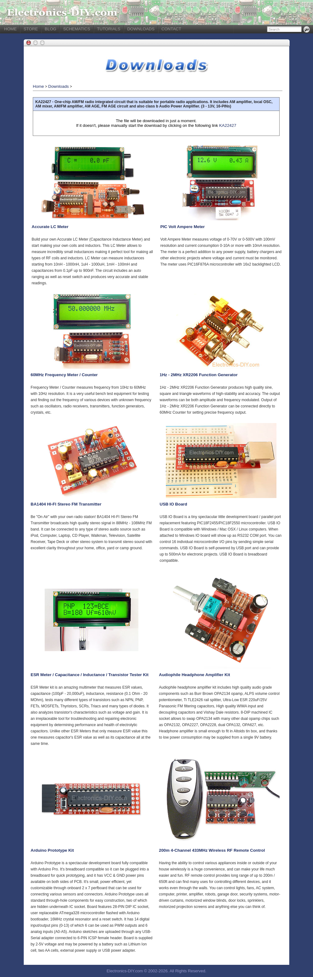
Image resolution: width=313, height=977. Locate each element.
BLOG (50, 29)
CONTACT (171, 29)
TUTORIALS (109, 29)
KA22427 (227, 125)
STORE (30, 29)
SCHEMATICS (76, 29)
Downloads (58, 86)
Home (38, 86)
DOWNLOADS (140, 29)
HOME (10, 29)
